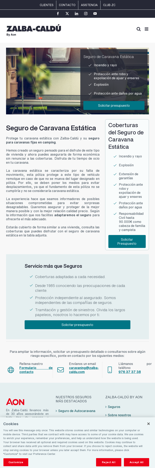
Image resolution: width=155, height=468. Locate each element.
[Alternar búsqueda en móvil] (139, 29)
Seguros (114, 407)
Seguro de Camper (72, 419)
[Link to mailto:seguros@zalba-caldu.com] (60, 370)
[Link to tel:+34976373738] (110, 370)
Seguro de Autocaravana (76, 411)
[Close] (148, 426)
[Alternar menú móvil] (147, 29)
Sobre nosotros (119, 415)
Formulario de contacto (36, 369)
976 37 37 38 (129, 371)
